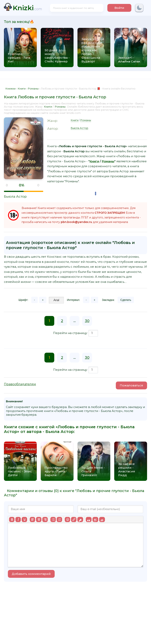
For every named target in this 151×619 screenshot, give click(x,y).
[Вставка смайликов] (67, 519)
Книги (48, 106)
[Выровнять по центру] (38, 519)
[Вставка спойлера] (95, 519)
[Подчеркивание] (24, 519)
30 (87, 321)
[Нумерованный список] (59, 519)
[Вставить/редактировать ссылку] (73, 519)
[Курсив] (18, 519)
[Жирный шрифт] (12, 519)
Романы (60, 106)
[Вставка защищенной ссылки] (80, 519)
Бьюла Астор (15, 196)
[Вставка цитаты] (88, 519)
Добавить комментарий (31, 574)
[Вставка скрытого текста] (102, 519)
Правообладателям (20, 384)
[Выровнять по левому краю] (32, 519)
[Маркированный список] (53, 519)
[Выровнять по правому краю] (45, 519)
